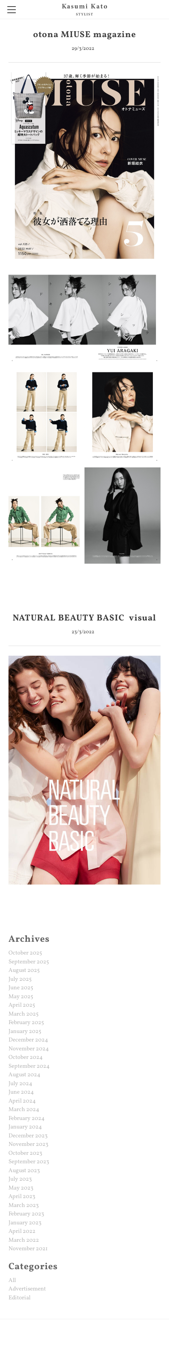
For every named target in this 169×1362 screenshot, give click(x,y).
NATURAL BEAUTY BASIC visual (84, 618)
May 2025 (20, 997)
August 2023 (24, 1171)
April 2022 (21, 1231)
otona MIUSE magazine (84, 35)
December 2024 (28, 1040)
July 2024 (20, 1084)
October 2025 (25, 953)
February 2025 (26, 1023)
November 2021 (28, 1249)
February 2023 (26, 1214)
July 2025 (20, 979)
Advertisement (27, 1289)
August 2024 (24, 1075)
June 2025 (20, 988)
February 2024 (26, 1119)
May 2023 (20, 1188)
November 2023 (28, 1144)
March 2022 (23, 1240)
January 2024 (25, 1127)
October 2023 (25, 1153)
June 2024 (21, 1092)
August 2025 (24, 971)
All (12, 1281)
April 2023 (21, 1197)
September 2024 (29, 1066)
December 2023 (28, 1136)
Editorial (19, 1298)
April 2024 (22, 1101)
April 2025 (21, 1005)
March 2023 (23, 1206)
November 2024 (28, 1049)
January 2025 (24, 1032)
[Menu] (11, 9)
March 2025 (23, 1014)
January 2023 (25, 1223)
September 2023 (28, 1162)
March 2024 (23, 1110)
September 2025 (28, 962)
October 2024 (25, 1057)
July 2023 (20, 1179)
